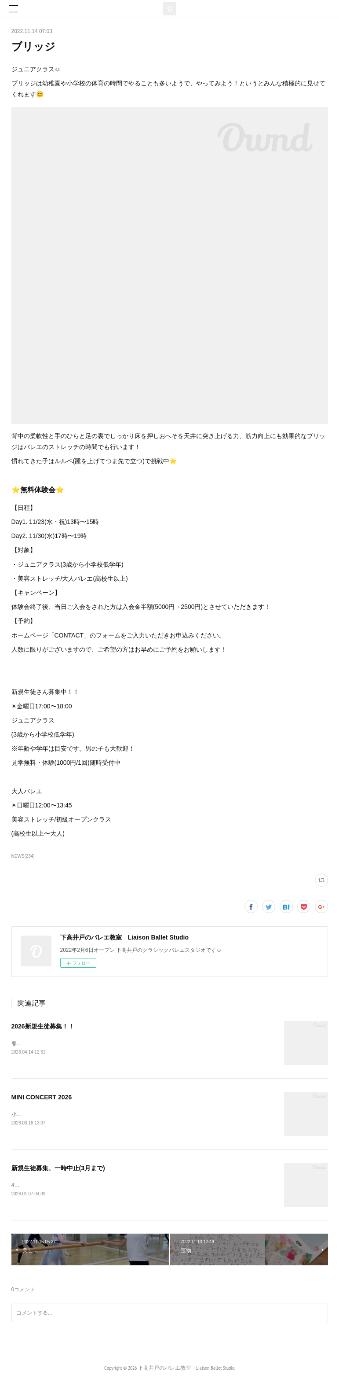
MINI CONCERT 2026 (41, 1097)
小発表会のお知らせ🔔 (38, 1114)
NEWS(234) (23, 856)
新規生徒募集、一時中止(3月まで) (58, 1168)
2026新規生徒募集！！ (42, 1026)
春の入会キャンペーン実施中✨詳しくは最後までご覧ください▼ (88, 1043)
